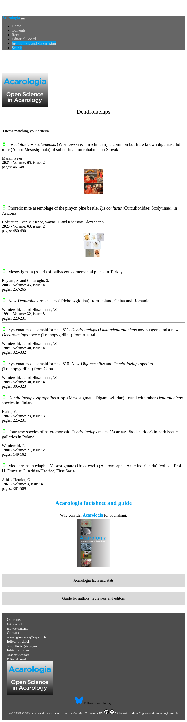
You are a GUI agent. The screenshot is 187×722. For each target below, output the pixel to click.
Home (16, 26)
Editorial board (18, 650)
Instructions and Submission (34, 43)
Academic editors (18, 655)
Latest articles (16, 624)
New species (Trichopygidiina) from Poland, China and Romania (78, 300)
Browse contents (17, 628)
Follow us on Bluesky (93, 703)
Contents (19, 30)
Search (17, 48)
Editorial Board (24, 39)
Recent (17, 35)
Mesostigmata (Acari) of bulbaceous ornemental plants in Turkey (65, 271)
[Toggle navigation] (23, 19)
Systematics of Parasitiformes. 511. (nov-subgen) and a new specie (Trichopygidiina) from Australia (90, 332)
